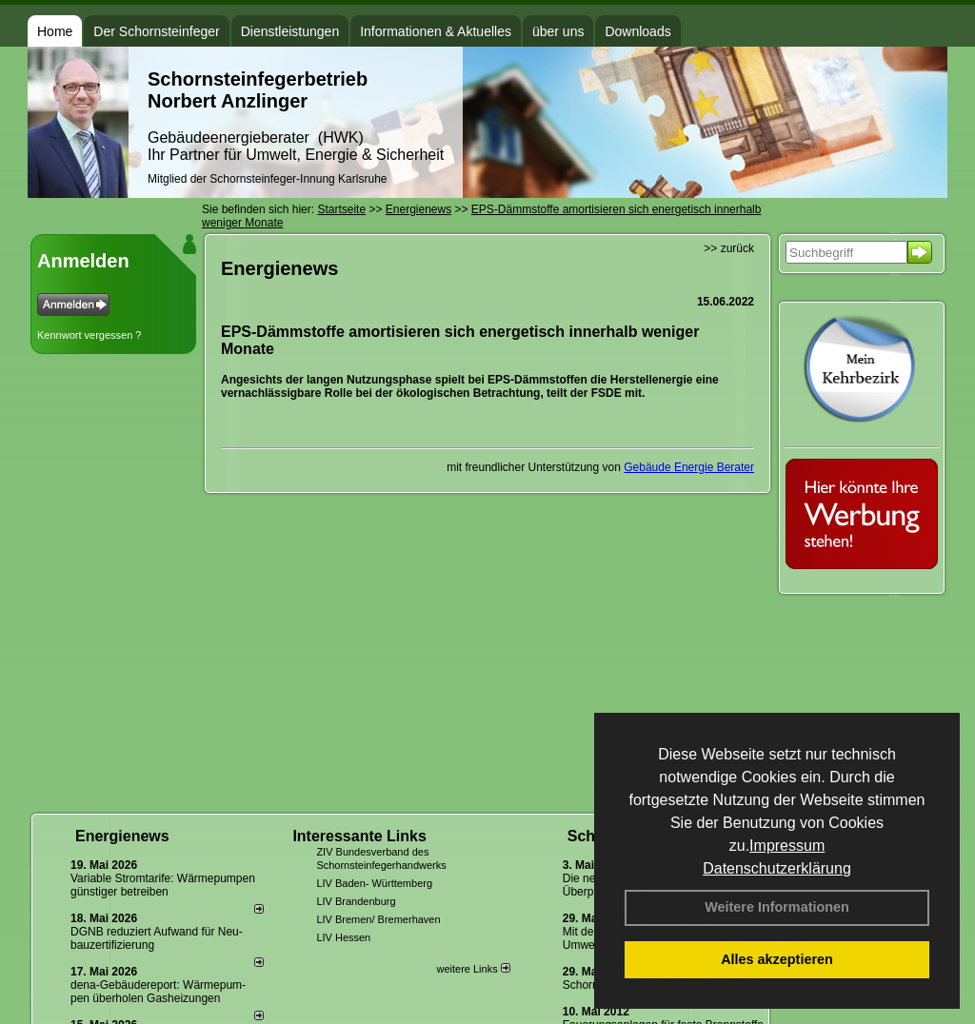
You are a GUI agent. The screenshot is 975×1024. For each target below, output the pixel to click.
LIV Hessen (343, 937)
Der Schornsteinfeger (156, 31)
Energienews (122, 836)
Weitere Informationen (777, 907)
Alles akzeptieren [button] (777, 959)
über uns (558, 31)
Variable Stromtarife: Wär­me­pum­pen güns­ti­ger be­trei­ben (162, 885)
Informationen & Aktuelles (435, 31)
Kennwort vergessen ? (89, 335)
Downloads (637, 31)
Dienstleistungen (290, 31)
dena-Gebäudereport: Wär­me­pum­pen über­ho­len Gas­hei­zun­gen (158, 991)
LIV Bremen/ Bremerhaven (378, 919)
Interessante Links (359, 836)
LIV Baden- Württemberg (374, 883)
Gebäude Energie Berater (689, 467)
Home (54, 31)
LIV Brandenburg (355, 901)
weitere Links (472, 969)
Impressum (787, 845)
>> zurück (729, 248)
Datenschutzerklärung (777, 868)
